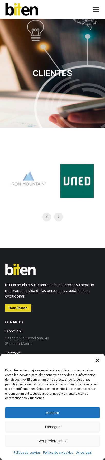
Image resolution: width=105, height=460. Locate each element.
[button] (97, 360)
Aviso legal (84, 452)
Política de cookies (27, 452)
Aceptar (52, 412)
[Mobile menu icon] (96, 9)
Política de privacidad (58, 452)
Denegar (52, 427)
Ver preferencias (52, 441)
